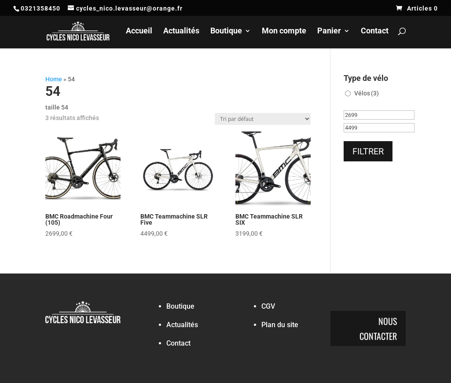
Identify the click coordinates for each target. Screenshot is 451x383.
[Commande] (263, 119)
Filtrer (368, 151)
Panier (329, 31)
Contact (375, 31)
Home (53, 79)
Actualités (181, 31)
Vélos (366, 93)
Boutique (226, 31)
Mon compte (284, 31)
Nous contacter (378, 328)
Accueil (139, 31)
